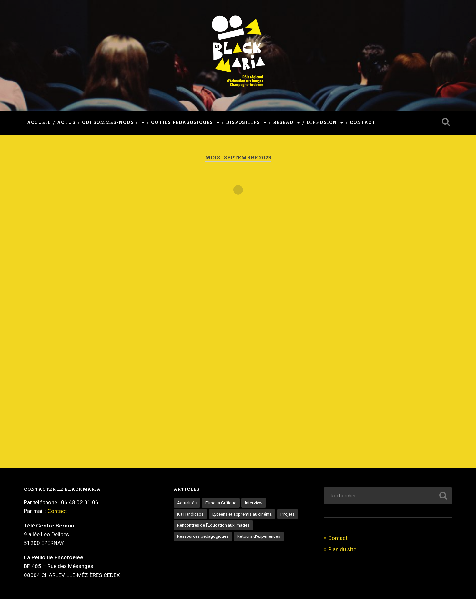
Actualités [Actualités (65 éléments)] (187, 502)
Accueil (39, 122)
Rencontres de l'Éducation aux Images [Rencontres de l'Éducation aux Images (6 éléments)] (213, 524)
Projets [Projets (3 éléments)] (287, 514)
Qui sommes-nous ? (110, 122)
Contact (362, 122)
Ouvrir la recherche (445, 122)
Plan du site (342, 549)
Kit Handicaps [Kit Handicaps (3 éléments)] (190, 514)
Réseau (283, 122)
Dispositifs (243, 122)
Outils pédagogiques (182, 122)
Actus (66, 122)
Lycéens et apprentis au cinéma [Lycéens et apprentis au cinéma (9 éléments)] (242, 514)
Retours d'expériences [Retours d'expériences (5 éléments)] (258, 536)
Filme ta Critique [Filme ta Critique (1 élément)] (220, 502)
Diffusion (322, 122)
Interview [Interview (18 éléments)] (253, 502)
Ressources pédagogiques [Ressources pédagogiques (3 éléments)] (202, 536)
